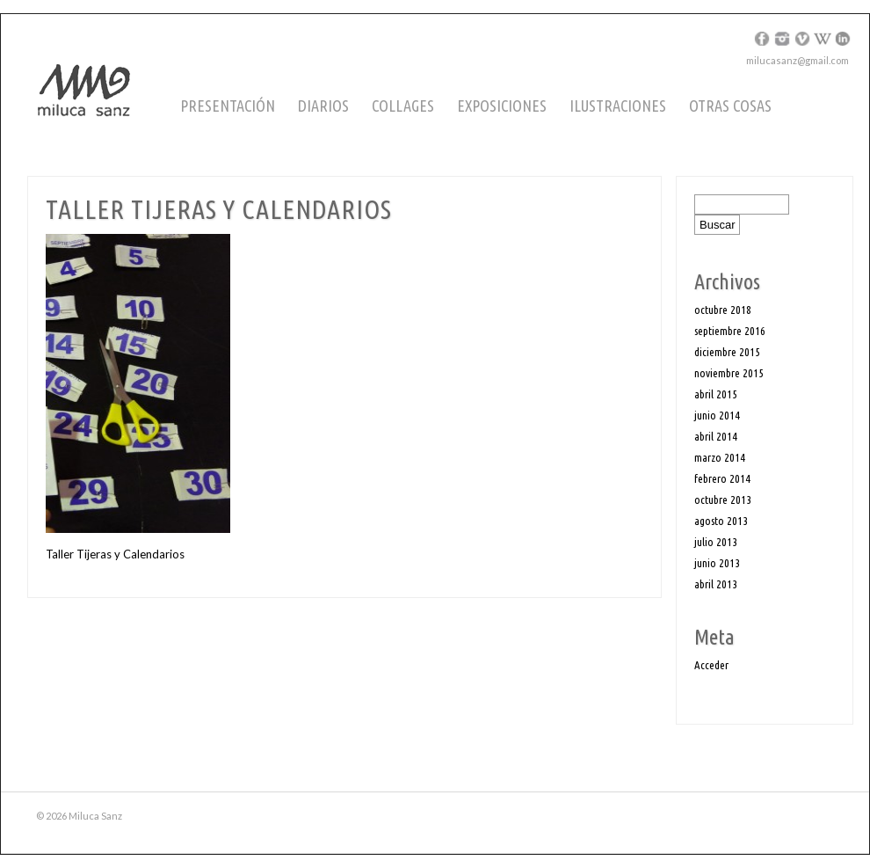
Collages (403, 105)
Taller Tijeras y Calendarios (115, 554)
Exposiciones (502, 105)
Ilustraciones (617, 105)
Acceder (711, 665)
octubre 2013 (722, 499)
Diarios (323, 105)
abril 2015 (715, 394)
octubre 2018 (722, 309)
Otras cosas (730, 105)
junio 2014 (717, 415)
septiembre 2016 (729, 331)
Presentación (227, 105)
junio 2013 (717, 563)
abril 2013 (715, 584)
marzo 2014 (719, 457)
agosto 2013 (721, 520)
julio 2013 (715, 542)
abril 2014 (715, 436)
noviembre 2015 (729, 373)
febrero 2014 (722, 478)
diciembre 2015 (727, 352)
